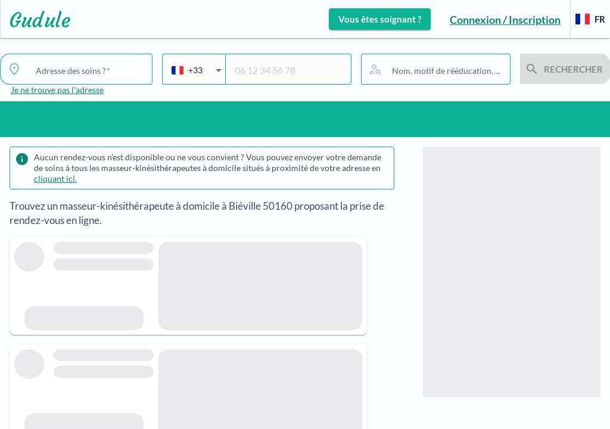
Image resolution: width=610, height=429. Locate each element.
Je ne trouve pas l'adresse (57, 90)
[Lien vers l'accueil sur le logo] (35, 19)
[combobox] (197, 75)
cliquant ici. (55, 178)
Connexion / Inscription (505, 19)
